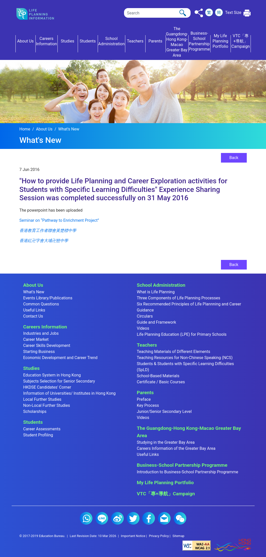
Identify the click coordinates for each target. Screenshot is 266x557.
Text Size (233, 12)
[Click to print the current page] (247, 13)
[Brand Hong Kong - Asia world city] (232, 545)
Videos (143, 328)
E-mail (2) (164, 518)
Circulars (145, 316)
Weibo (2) (117, 518)
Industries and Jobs (41, 333)
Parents (145, 392)
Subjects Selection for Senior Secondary (59, 381)
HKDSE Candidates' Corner (47, 387)
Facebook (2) (148, 518)
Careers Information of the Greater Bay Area (176, 448)
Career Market (36, 339)
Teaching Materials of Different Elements (173, 351)
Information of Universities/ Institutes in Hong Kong (69, 393)
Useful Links (34, 310)
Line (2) (101, 518)
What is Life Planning (156, 291)
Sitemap (178, 536)
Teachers (147, 345)
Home (24, 129)
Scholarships (35, 411)
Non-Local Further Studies (46, 405)
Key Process (148, 405)
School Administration (161, 285)
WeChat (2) (180, 518)
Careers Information (45, 327)
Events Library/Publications (47, 298)
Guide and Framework (156, 322)
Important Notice (133, 536)
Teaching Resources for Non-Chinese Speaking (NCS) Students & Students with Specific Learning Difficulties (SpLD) (185, 363)
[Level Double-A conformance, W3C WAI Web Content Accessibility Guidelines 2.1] (196, 545)
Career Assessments (42, 429)
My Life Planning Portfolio (165, 482)
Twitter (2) (133, 518)
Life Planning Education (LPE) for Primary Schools (182, 334)
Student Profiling (38, 435)
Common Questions (41, 304)
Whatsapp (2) (86, 518)
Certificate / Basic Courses (161, 382)
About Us (44, 129)
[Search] (157, 13)
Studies (31, 368)
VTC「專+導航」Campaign (166, 494)
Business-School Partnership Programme (182, 465)
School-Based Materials (158, 375)
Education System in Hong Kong (52, 375)
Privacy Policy (159, 536)
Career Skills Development (46, 345)
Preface (144, 399)
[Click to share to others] (199, 13)
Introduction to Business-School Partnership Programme (187, 472)
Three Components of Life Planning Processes (178, 298)
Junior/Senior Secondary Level (164, 411)
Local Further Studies (42, 399)
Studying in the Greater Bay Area (166, 442)
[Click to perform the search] (182, 13)
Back (233, 157)
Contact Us (33, 316)
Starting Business (39, 351)
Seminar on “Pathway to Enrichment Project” (59, 220)
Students (33, 422)
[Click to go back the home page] (39, 14)
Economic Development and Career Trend (60, 357)
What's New (68, 129)
